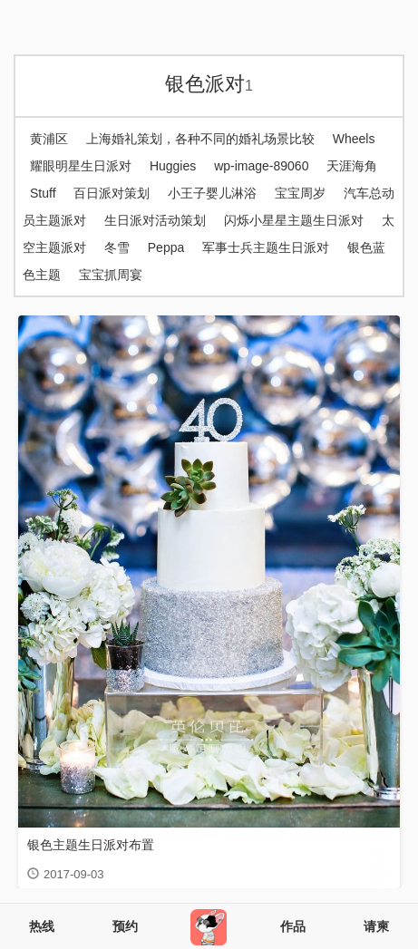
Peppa (166, 247)
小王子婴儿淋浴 (212, 193)
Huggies (173, 166)
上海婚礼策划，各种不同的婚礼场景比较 (200, 138)
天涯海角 (351, 166)
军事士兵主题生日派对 (265, 247)
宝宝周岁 (300, 193)
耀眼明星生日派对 (80, 166)
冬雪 (117, 247)
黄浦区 (49, 138)
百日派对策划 (111, 193)
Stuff (43, 193)
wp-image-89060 (261, 166)
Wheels (354, 138)
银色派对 (209, 84)
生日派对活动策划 (155, 220)
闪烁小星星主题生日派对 (294, 220)
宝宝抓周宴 (110, 274)
